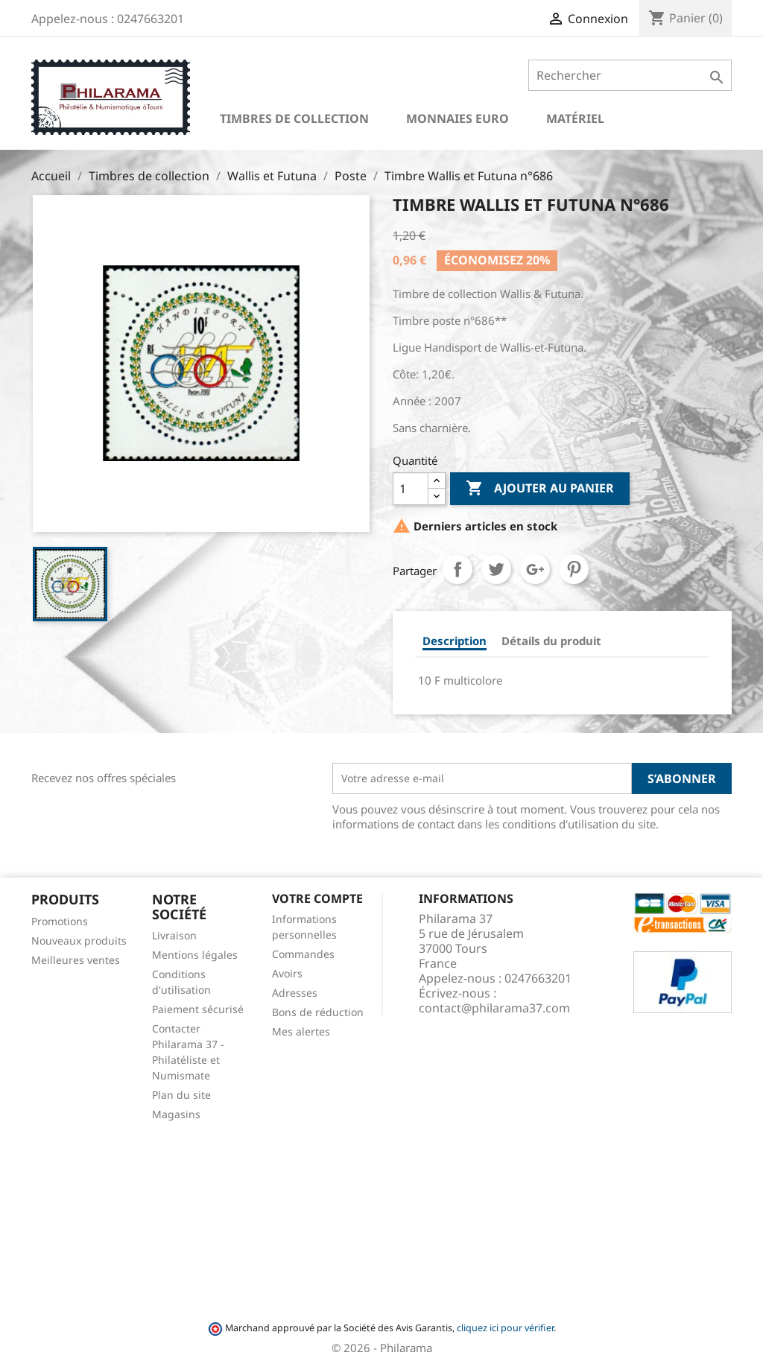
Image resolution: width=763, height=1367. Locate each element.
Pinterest (574, 569)
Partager (457, 569)
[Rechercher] (630, 75)
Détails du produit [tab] (551, 640)
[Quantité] (410, 488)
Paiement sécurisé (198, 1009)
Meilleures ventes (75, 960)
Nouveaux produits (79, 940)
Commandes (303, 954)
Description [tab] (454, 640)
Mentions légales (195, 955)
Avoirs (287, 973)
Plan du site (181, 1095)
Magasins (176, 1114)
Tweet (496, 569)
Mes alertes (301, 1031)
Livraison (174, 935)
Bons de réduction (318, 1012)
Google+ (535, 569)
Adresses (294, 993)
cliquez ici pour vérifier (505, 1328)
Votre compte (317, 898)
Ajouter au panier (540, 488)
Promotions (59, 921)
